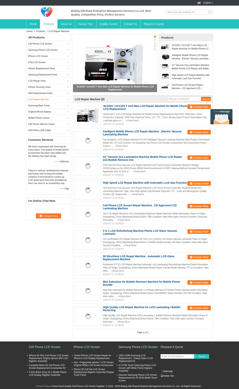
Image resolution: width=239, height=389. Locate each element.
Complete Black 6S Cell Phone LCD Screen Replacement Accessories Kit (47, 366)
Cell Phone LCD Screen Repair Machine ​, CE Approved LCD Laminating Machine (187, 87)
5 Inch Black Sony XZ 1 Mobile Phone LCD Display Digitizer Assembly (47, 373)
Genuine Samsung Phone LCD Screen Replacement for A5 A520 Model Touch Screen (138, 378)
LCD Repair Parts (37, 81)
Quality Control (108, 23)
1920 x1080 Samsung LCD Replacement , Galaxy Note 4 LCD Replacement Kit (136, 358)
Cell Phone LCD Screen (40, 43)
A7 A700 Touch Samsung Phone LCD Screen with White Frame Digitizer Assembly (137, 368)
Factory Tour (85, 23)
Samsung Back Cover (39, 105)
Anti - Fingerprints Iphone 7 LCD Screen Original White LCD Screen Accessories (94, 364)
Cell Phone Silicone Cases (41, 124)
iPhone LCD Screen (38, 56)
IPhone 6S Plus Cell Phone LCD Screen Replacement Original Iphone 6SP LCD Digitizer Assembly (49, 358)
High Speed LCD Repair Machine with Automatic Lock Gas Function (190, 77)
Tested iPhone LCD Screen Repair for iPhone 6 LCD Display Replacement (92, 357)
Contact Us (130, 23)
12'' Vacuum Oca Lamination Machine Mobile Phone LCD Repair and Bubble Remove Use (191, 67)
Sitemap (168, 371)
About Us (66, 23)
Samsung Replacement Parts (42, 74)
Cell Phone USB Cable (39, 130)
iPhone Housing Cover (39, 87)
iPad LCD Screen (37, 62)
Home (33, 23)
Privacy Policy (43, 386)
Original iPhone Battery (39, 111)
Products (49, 23)
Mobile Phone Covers (39, 118)
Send (201, 356)
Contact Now (201, 106)
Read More (133, 120)
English (208, 2)
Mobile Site (167, 376)
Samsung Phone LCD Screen (43, 50)
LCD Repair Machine (38, 99)
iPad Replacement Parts (40, 93)
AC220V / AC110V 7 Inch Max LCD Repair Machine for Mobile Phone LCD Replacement (191, 47)
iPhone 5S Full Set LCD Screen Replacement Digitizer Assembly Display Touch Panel (94, 372)
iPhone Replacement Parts (41, 68)
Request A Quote (154, 23)
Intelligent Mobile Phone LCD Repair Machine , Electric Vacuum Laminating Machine (191, 57)
